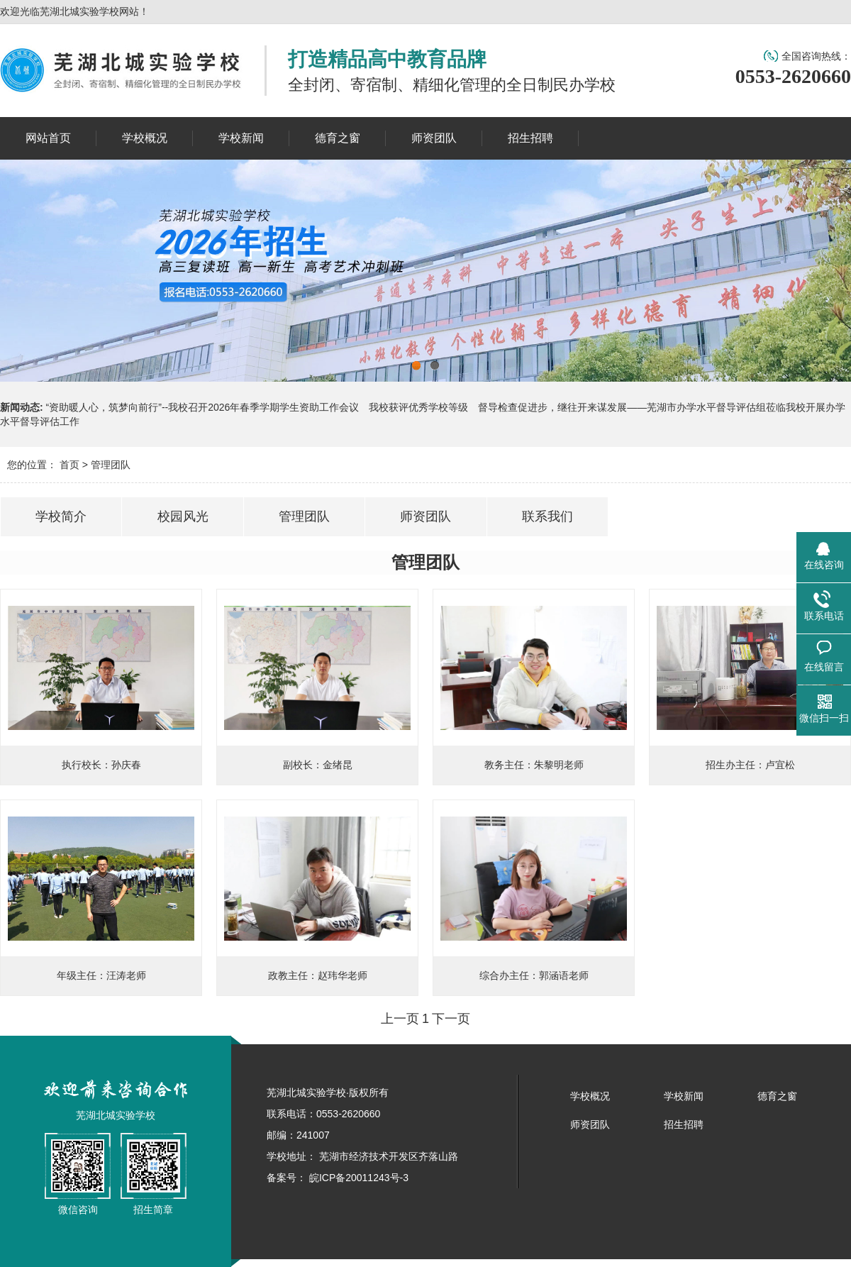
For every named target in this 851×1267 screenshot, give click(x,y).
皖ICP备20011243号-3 (357, 1177)
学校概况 (590, 1096)
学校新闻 (683, 1096)
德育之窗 (777, 1096)
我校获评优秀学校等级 (418, 407)
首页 (69, 464)
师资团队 (590, 1124)
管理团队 (110, 464)
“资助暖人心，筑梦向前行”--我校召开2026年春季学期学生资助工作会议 (203, 407)
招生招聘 (683, 1124)
